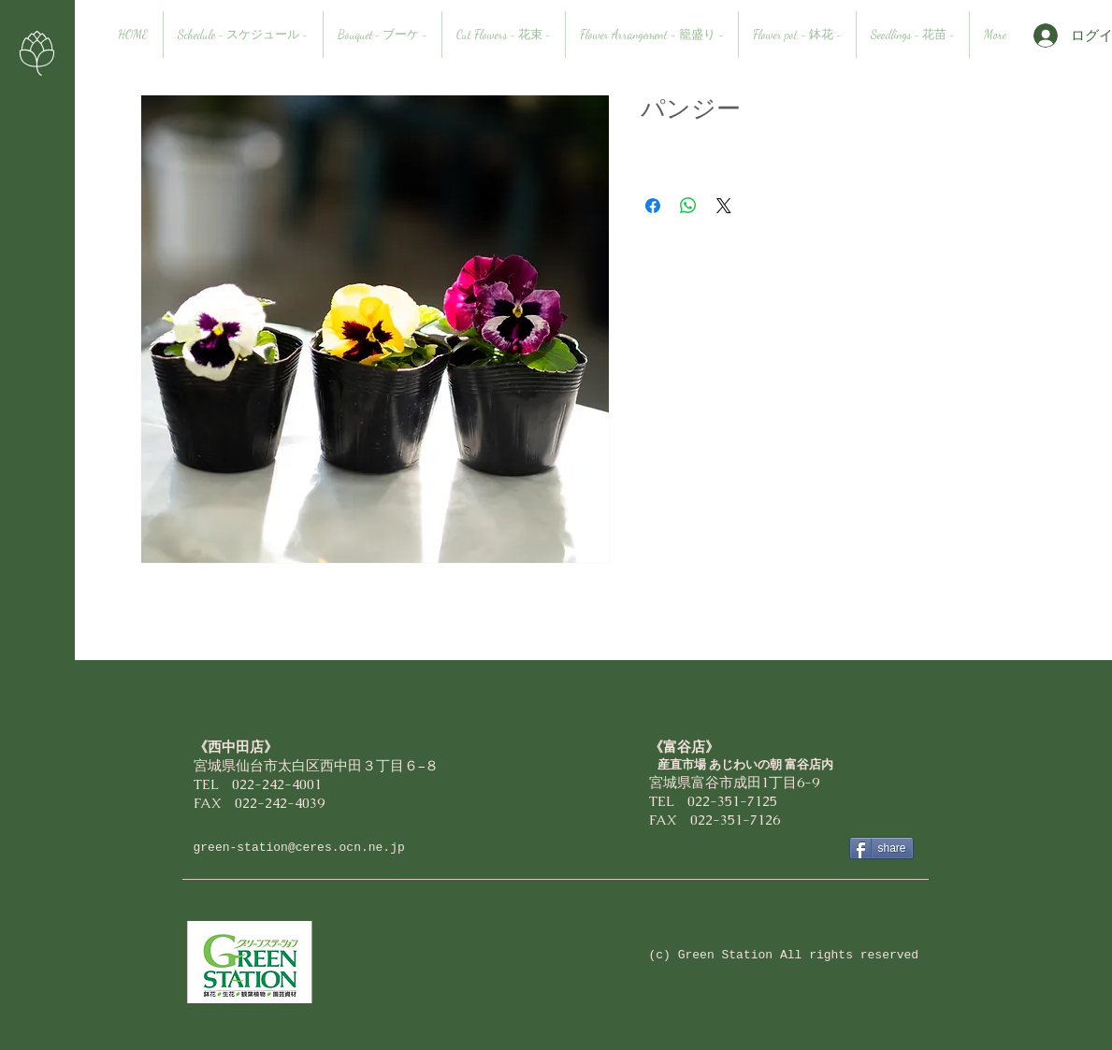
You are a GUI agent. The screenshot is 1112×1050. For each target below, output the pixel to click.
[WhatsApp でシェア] (688, 205)
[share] (881, 848)
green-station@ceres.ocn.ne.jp (299, 848)
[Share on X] (724, 205)
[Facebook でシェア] (653, 205)
